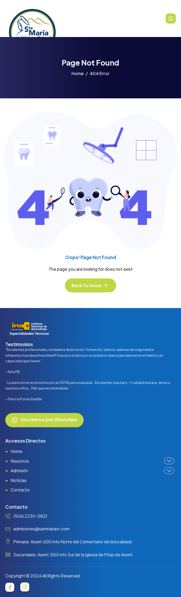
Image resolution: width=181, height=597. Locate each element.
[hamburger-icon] (171, 18)
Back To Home (87, 285)
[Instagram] (24, 586)
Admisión (92, 470)
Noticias (19, 480)
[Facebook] (9, 587)
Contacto (20, 490)
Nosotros (92, 461)
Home (16, 451)
